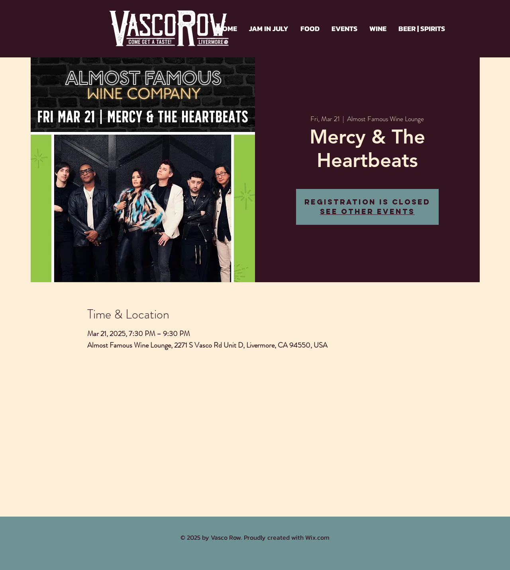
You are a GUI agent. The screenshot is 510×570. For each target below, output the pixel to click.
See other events (367, 211)
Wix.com (317, 537)
